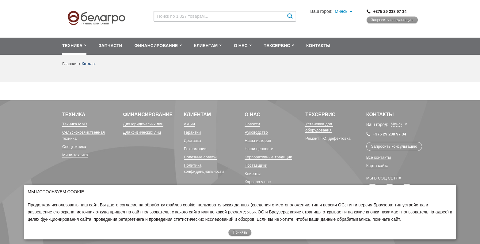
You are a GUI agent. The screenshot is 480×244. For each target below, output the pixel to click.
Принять (240, 232)
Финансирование (148, 114)
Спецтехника (74, 146)
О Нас (252, 114)
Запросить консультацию (392, 20)
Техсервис (320, 114)
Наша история (258, 140)
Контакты (380, 114)
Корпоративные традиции (268, 157)
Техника (74, 114)
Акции (189, 124)
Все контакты (378, 157)
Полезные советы (200, 157)
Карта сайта (377, 165)
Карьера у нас (258, 181)
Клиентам (197, 114)
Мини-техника (75, 155)
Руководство (256, 132)
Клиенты (253, 173)
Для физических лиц (142, 132)
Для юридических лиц (143, 124)
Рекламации (195, 148)
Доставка (192, 140)
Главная (69, 63)
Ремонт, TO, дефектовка (327, 138)
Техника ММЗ (74, 124)
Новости (252, 124)
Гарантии (192, 132)
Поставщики (256, 165)
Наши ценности (259, 148)
